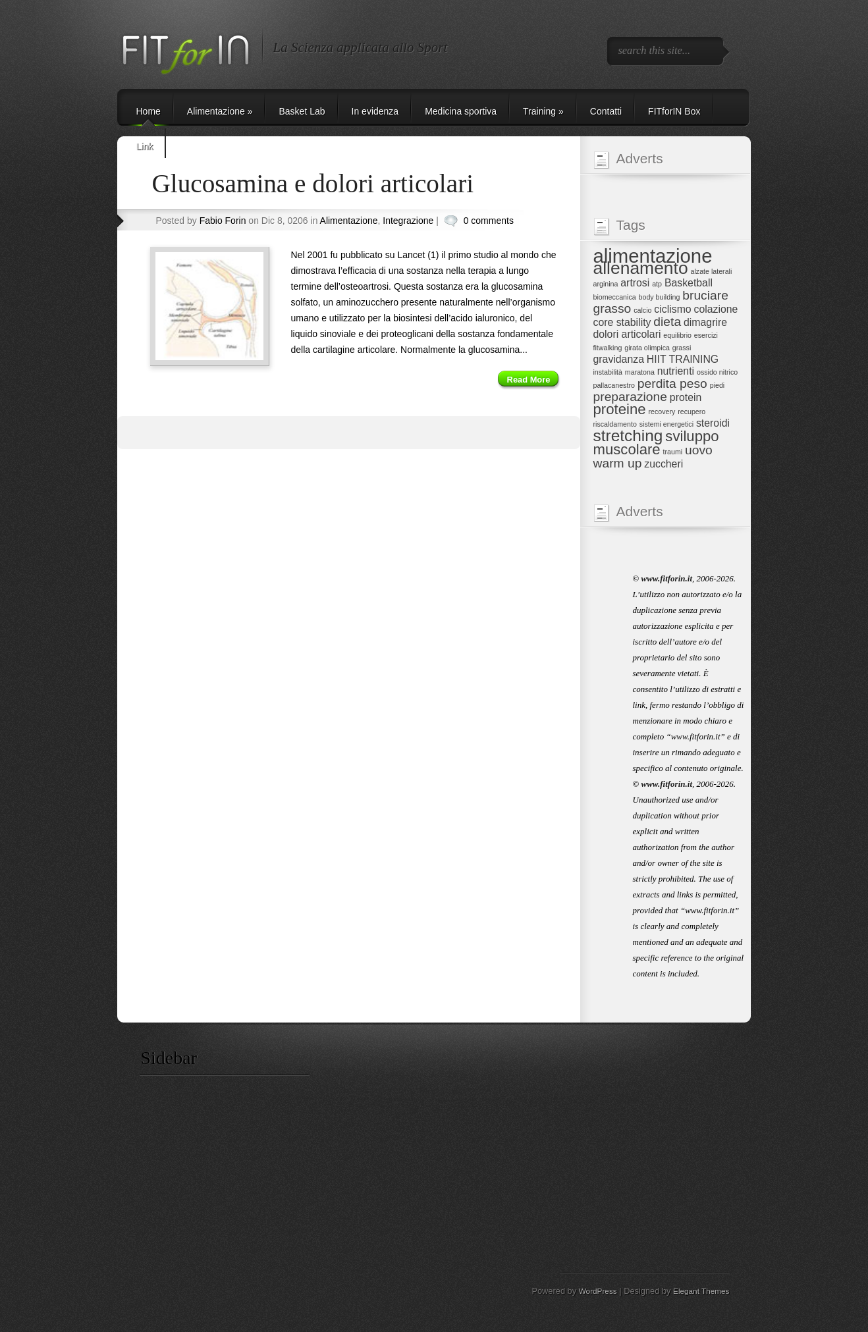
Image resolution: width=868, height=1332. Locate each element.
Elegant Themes (701, 1291)
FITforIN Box (674, 111)
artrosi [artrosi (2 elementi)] (634, 282)
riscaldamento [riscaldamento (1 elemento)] (615, 424)
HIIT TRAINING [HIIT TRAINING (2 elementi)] (683, 359)
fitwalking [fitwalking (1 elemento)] (607, 348)
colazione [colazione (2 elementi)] (716, 309)
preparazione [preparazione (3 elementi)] (630, 397)
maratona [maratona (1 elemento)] (640, 372)
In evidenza (375, 111)
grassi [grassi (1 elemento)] (681, 348)
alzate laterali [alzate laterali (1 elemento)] (711, 271)
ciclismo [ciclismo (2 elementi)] (672, 309)
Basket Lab (302, 111)
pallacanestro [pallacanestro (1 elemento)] (614, 385)
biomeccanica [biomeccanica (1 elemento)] (614, 297)
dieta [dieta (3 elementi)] (667, 322)
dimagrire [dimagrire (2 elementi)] (705, 322)
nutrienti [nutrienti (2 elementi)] (675, 371)
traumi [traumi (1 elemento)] (673, 452)
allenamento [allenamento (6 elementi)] (640, 268)
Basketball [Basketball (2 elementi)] (689, 282)
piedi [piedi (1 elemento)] (717, 385)
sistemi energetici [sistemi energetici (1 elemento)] (666, 424)
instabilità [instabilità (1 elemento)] (607, 372)
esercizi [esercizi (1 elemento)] (706, 335)
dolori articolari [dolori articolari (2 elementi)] (627, 334)
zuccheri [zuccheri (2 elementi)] (663, 463)
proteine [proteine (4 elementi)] (619, 409)
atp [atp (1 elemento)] (657, 284)
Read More (529, 380)
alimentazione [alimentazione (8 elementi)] (653, 256)
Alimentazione (220, 111)
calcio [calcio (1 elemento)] (642, 310)
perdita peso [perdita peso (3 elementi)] (672, 383)
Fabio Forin (223, 220)
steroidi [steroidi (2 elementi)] (713, 423)
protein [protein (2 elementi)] (685, 397)
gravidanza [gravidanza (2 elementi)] (618, 359)
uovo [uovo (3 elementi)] (699, 450)
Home (148, 111)
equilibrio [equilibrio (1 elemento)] (677, 335)
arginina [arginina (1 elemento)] (605, 284)
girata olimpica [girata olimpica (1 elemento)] (647, 348)
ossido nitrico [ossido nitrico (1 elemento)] (717, 372)
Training (543, 111)
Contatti (606, 111)
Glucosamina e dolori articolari (313, 183)
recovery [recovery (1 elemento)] (661, 411)
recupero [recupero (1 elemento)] (691, 411)
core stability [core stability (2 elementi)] (622, 322)
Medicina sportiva (461, 111)
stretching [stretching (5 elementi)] (628, 435)
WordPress (598, 1291)
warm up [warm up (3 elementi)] (617, 463)
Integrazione (408, 220)
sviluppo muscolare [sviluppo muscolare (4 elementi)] (656, 443)
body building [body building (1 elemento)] (659, 297)
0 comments (489, 220)
